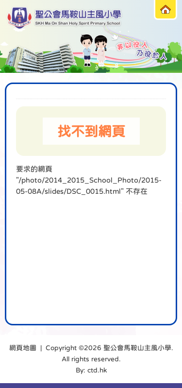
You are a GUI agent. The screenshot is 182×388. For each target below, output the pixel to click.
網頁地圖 (22, 347)
